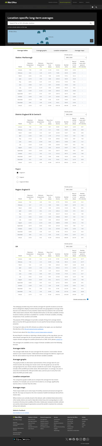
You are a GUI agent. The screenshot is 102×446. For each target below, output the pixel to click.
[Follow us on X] (67, 439)
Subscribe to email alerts (73, 430)
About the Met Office (72, 417)
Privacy (83, 425)
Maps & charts (31, 423)
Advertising (56, 430)
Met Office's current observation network (40, 332)
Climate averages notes (80, 299)
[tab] (22, 50)
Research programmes (65, 2)
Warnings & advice (32, 421)
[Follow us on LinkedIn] (84, 439)
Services (75, 2)
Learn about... (31, 428)
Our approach (15, 7)
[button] (96, 7)
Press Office (70, 423)
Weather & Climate (32, 417)
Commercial (70, 421)
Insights (56, 428)
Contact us (70, 428)
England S (21, 173)
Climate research (42, 7)
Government (57, 419)
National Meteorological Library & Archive (18, 424)
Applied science (55, 7)
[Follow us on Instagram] (81, 439)
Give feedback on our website (21, 413)
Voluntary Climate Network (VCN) (17, 433)
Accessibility (85, 419)
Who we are (70, 419)
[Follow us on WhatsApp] (87, 439)
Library (81, 7)
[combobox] (47, 23)
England (20, 177)
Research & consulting (59, 426)
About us (81, 2)
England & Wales (23, 182)
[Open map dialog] (91, 40)
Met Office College (17, 419)
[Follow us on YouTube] (70, 439)
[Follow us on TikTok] (77, 439)
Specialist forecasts (33, 426)
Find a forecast (31, 419)
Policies (84, 417)
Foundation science (69, 7)
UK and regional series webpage (33, 329)
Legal (83, 423)
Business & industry (58, 423)
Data (55, 425)
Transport (56, 421)
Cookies (84, 421)
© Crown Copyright (85, 443)
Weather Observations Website (18, 429)
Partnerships (70, 426)
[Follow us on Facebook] (74, 439)
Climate (30, 425)
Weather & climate (53, 2)
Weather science (28, 7)
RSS (83, 426)
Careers (88, 2)
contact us (59, 339)
